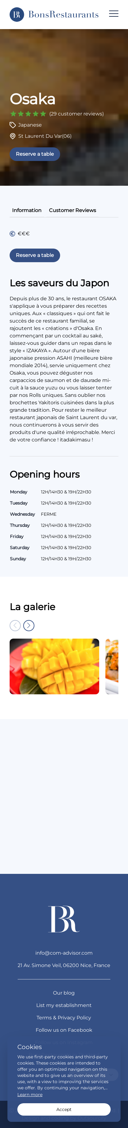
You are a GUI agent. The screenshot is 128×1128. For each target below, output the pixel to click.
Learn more (29, 1094)
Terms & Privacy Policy (64, 1018)
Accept (64, 1109)
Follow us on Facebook (64, 1030)
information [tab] (27, 210)
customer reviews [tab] (72, 210)
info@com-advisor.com (64, 953)
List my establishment (64, 1005)
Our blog (64, 993)
